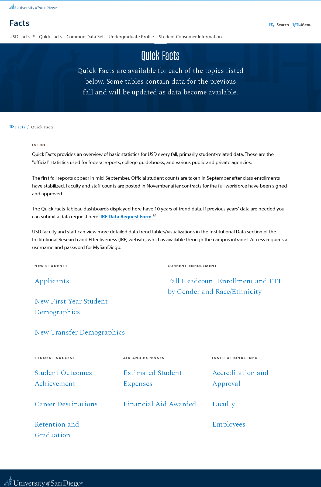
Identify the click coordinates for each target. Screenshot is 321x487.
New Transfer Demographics (79, 349)
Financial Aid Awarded (159, 421)
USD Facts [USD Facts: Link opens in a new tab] (19, 36)
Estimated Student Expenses (152, 395)
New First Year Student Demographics (71, 324)
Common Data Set (85, 36)
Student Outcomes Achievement (63, 395)
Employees (229, 441)
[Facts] (19, 23)
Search (301, 24)
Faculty (223, 421)
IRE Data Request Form (126, 233)
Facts (17, 144)
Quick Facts (50, 36)
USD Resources (269, 24)
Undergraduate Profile (131, 36)
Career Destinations (66, 421)
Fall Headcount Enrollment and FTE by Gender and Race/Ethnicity (225, 304)
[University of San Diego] (33, 6)
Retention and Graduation (56, 447)
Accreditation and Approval (240, 395)
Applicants (51, 298)
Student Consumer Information (190, 36)
